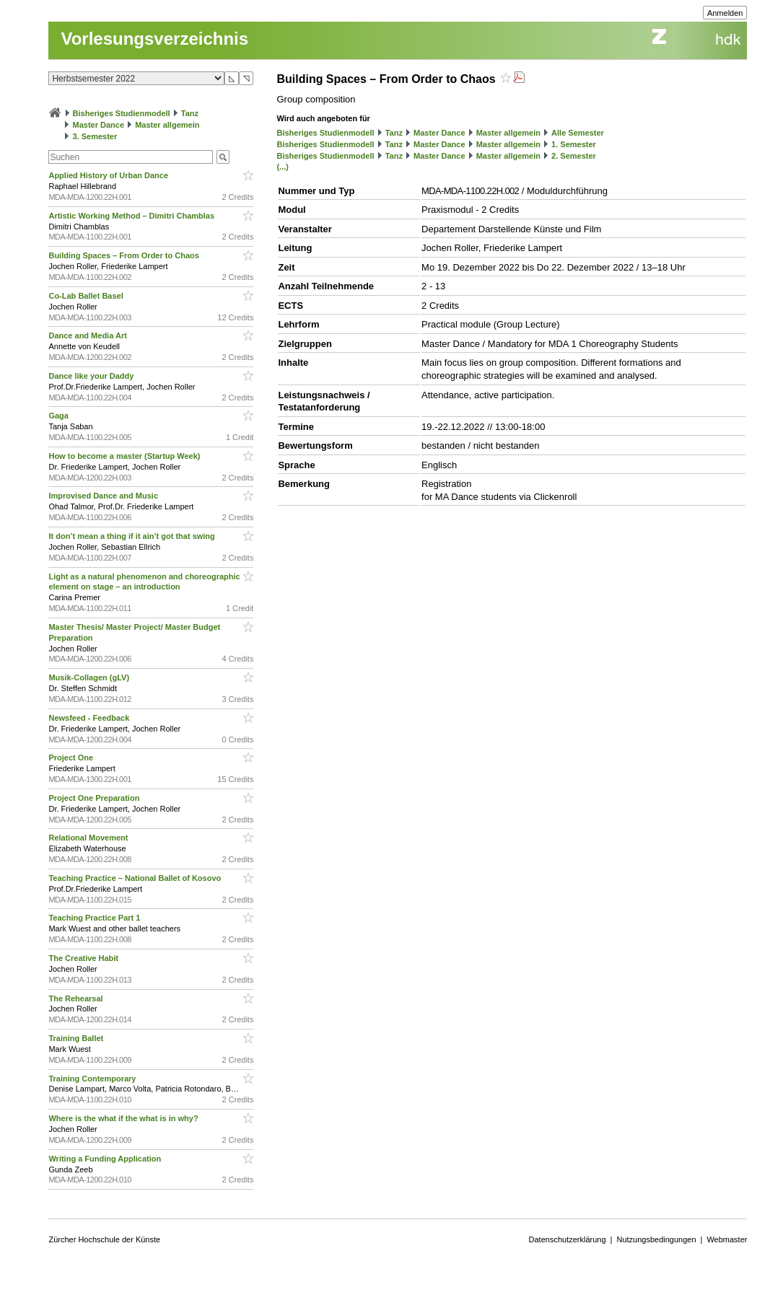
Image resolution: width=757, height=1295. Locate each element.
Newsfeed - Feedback (89, 718)
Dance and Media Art (88, 335)
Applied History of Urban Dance (109, 175)
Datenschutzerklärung (567, 1239)
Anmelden (725, 13)
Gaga (59, 415)
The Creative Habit (84, 958)
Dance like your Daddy (92, 376)
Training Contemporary (93, 1078)
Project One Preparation (94, 798)
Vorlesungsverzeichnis (154, 38)
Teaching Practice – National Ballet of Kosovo (135, 878)
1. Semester (573, 144)
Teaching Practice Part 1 (95, 917)
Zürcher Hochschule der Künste (104, 1239)
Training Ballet (76, 1038)
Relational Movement (89, 837)
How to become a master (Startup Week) (125, 456)
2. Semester (573, 156)
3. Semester (95, 136)
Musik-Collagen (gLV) (89, 677)
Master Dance (99, 124)
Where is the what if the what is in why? (124, 1118)
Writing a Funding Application (105, 1158)
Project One (71, 757)
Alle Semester (577, 132)
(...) (282, 166)
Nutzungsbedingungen (656, 1239)
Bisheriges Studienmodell (121, 113)
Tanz (189, 113)
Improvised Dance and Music (104, 495)
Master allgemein (167, 124)
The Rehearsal (76, 998)
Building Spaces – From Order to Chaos (124, 255)
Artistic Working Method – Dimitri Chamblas (132, 215)
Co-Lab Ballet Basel (86, 295)
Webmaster (726, 1239)
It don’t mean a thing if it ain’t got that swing (132, 536)
